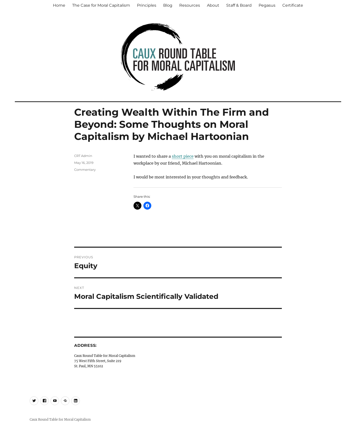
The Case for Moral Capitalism (101, 5)
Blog (167, 5)
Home (59, 5)
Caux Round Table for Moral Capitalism (60, 419)
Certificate (292, 5)
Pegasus (267, 5)
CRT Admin (83, 156)
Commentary (85, 170)
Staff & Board (239, 5)
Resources (189, 5)
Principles (146, 5)
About (213, 5)
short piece (183, 156)
